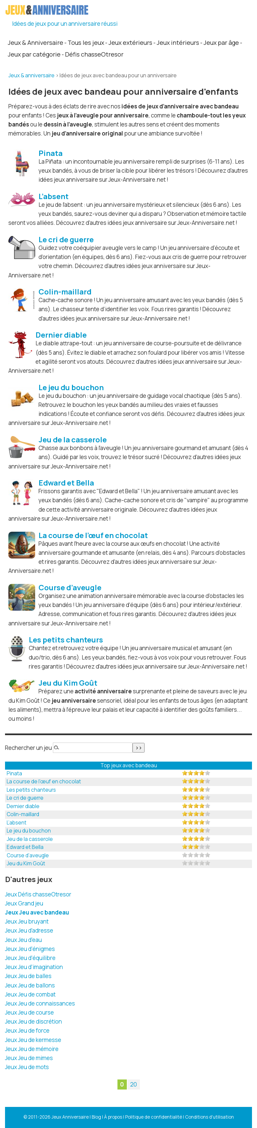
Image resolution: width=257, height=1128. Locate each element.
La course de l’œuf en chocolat (44, 781)
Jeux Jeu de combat (30, 994)
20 (133, 1085)
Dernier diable (23, 806)
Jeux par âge (221, 42)
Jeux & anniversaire (31, 75)
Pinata (14, 773)
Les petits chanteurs (31, 789)
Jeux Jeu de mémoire (32, 1049)
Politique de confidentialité (153, 1117)
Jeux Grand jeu (24, 903)
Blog (96, 1117)
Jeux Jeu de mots (27, 1067)
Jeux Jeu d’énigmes (30, 949)
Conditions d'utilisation (209, 1117)
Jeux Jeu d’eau (23, 940)
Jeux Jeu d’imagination (34, 967)
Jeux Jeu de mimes (29, 1058)
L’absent (16, 822)
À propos (113, 1117)
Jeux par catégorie (34, 54)
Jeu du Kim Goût (26, 863)
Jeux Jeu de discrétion (33, 1021)
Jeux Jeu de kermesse (33, 1040)
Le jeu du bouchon (29, 830)
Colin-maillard (23, 814)
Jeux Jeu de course (29, 1012)
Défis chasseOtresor (94, 54)
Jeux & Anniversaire (35, 42)
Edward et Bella (25, 847)
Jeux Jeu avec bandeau (37, 912)
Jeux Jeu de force (27, 1030)
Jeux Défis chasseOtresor (38, 894)
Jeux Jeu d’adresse (29, 930)
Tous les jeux (86, 42)
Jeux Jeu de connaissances (40, 1003)
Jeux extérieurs (130, 42)
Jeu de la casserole (30, 839)
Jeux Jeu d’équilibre (30, 958)
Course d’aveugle (28, 855)
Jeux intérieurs (178, 42)
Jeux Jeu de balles (28, 976)
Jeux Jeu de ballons (30, 985)
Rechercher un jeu (28, 748)
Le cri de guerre (25, 797)
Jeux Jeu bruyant (27, 921)
